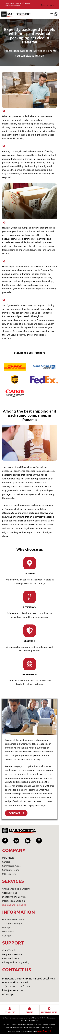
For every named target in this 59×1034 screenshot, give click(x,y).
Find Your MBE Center (13, 919)
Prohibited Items (10, 958)
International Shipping (13, 900)
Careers (6, 861)
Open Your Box (9, 950)
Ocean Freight (9, 892)
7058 (27, 986)
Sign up (6, 927)
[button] (51, 14)
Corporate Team (10, 869)
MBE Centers (9, 873)
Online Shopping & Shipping (16, 888)
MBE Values (8, 857)
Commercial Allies (11, 865)
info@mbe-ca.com (13, 990)
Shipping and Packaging (14, 904)
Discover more (47, 4)
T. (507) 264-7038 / (13, 986)
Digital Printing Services (14, 896)
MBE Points (8, 931)
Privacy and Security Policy (15, 962)
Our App (6, 935)
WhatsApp (8, 994)
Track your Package (12, 923)
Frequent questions (12, 954)
